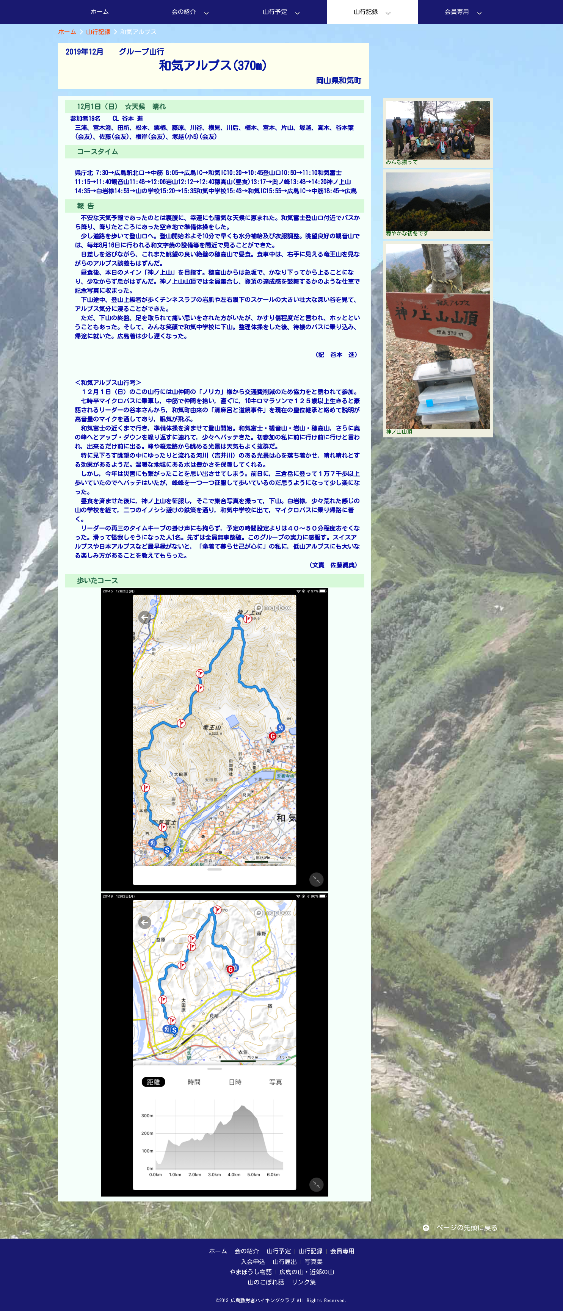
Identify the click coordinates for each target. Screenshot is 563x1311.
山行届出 (285, 1262)
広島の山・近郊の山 (306, 1272)
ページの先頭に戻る (460, 1227)
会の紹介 (190, 13)
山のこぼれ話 (266, 1282)
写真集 (313, 1262)
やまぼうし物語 (250, 1272)
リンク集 (304, 1282)
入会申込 (253, 1262)
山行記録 (372, 13)
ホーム (100, 12)
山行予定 (281, 13)
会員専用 (463, 13)
